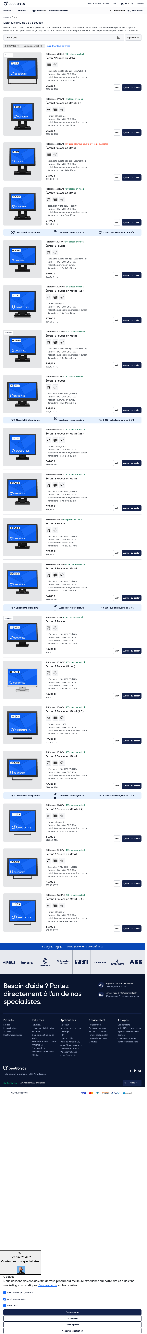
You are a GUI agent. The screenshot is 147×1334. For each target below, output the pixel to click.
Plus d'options (72, 1325)
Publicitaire (10, 1305)
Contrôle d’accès (68, 1055)
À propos (106, 3)
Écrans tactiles (10, 1028)
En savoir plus (47, 1285)
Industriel (36, 1025)
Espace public (66, 1038)
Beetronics (8, 1067)
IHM (62, 1035)
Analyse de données (14, 1299)
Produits (7, 11)
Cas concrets (123, 1025)
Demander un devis (94, 3)
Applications (37, 11)
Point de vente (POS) (70, 1042)
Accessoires (9, 1032)
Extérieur (64, 1025)
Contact (114, 3)
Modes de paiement (98, 1032)
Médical (36, 1055)
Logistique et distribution (43, 1028)
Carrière (121, 1035)
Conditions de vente (126, 1038)
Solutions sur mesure (58, 11)
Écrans (6, 1025)
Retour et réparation (98, 1035)
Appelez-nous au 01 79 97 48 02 (120, 983)
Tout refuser (72, 1318)
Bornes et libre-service (70, 1028)
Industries (21, 11)
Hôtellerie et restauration (43, 1041)
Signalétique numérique (71, 1045)
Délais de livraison (97, 1028)
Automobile (37, 1045)
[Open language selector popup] (125, 3)
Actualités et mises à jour (129, 1028)
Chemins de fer (39, 1048)
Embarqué (65, 1032)
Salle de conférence (69, 1049)
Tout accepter (72, 1312)
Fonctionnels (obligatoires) (18, 1292)
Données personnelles (127, 1042)
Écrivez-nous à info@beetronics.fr (121, 993)
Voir (117, 88)
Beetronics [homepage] (14, 4)
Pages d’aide (95, 1025)
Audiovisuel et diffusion (42, 1052)
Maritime (36, 1032)
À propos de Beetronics (128, 1032)
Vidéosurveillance (68, 1052)
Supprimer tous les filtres (58, 46)
